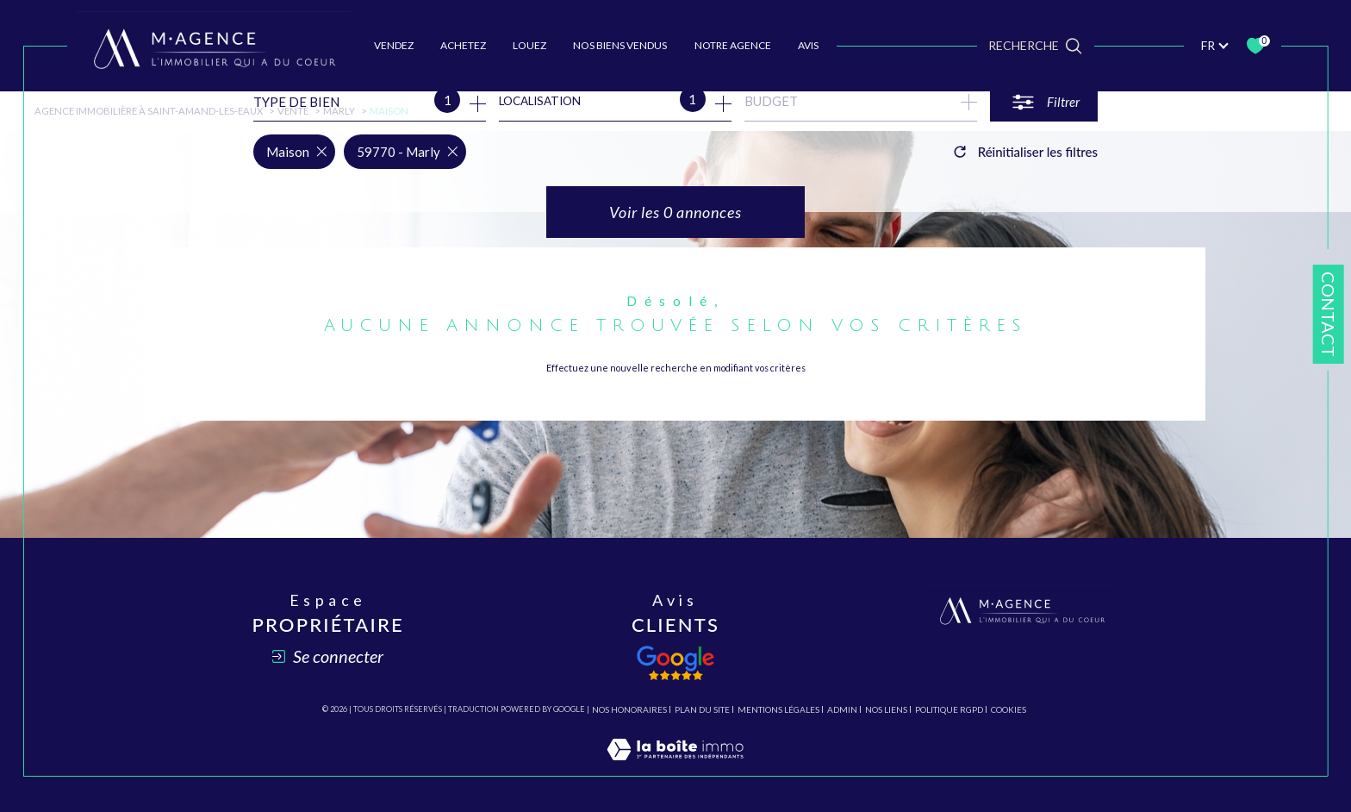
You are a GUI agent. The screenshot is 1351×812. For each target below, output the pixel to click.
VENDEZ (394, 45)
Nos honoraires (629, 709)
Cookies (1008, 710)
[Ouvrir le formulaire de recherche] (1044, 102)
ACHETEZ (463, 45)
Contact (1328, 314)
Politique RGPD (949, 709)
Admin (842, 709)
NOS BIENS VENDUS (620, 45)
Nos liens (886, 709)
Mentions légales (778, 709)
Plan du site (702, 709)
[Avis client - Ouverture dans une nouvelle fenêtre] (675, 663)
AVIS (808, 45)
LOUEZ (529, 45)
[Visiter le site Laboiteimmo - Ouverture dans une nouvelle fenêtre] (675, 767)
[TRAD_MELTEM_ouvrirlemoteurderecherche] (1035, 45)
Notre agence (732, 45)
